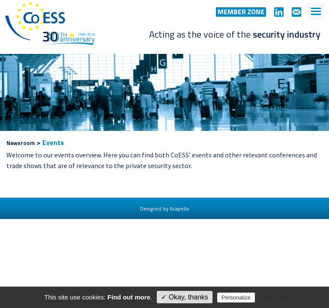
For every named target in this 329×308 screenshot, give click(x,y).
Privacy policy (275, 297)
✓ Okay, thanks (184, 297)
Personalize (236, 297)
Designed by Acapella (164, 208)
